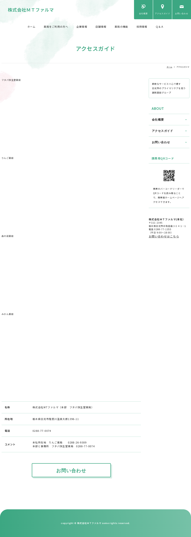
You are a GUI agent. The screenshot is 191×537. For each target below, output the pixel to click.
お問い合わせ (181, 13)
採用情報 (142, 26)
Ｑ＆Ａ (160, 26)
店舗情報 (101, 26)
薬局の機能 (121, 26)
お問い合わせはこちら (164, 236)
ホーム (31, 26)
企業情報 (81, 26)
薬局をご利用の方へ (56, 26)
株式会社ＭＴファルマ (31, 10)
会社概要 (143, 13)
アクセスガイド (162, 13)
